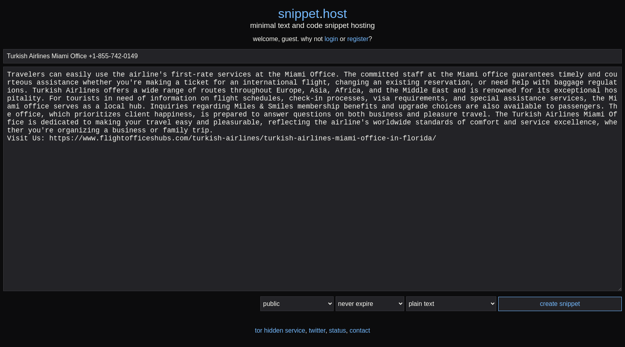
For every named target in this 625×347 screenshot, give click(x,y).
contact (360, 330)
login (331, 38)
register (357, 38)
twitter (317, 330)
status (337, 330)
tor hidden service (280, 330)
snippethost (312, 13)
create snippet (560, 303)
